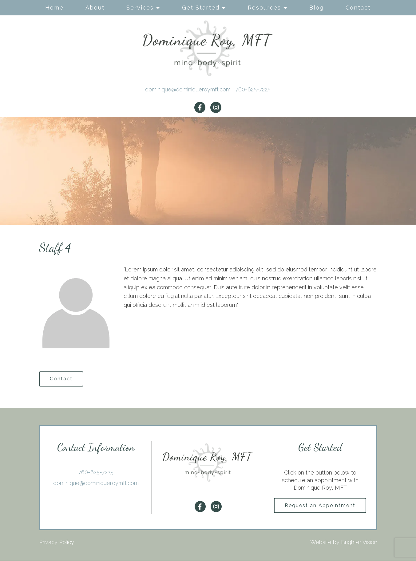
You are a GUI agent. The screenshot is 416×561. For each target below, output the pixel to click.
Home (54, 7)
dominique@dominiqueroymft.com (188, 89)
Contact (358, 7)
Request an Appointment (320, 506)
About (95, 7)
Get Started (201, 7)
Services (140, 7)
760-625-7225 (253, 89)
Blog (316, 7)
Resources (264, 7)
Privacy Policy (56, 542)
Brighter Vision (359, 542)
